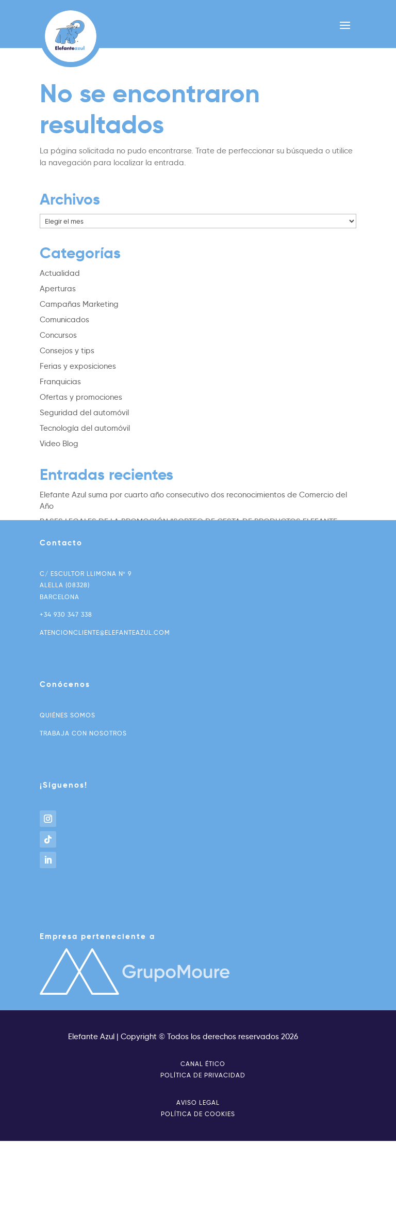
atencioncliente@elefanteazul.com (105, 632)
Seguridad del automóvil (84, 412)
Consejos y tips (67, 350)
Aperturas (58, 288)
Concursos (58, 335)
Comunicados (64, 319)
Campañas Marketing (79, 304)
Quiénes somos (67, 715)
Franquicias (60, 381)
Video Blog (59, 443)
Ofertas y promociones (81, 397)
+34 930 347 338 (66, 614)
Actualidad (60, 273)
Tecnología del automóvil (85, 428)
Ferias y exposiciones (78, 366)
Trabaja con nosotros (83, 733)
